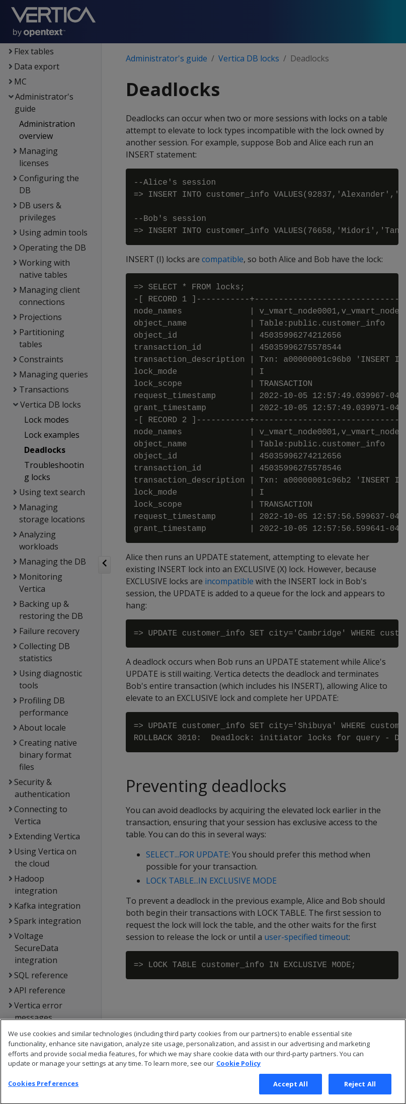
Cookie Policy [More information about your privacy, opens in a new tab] (238, 1076)
